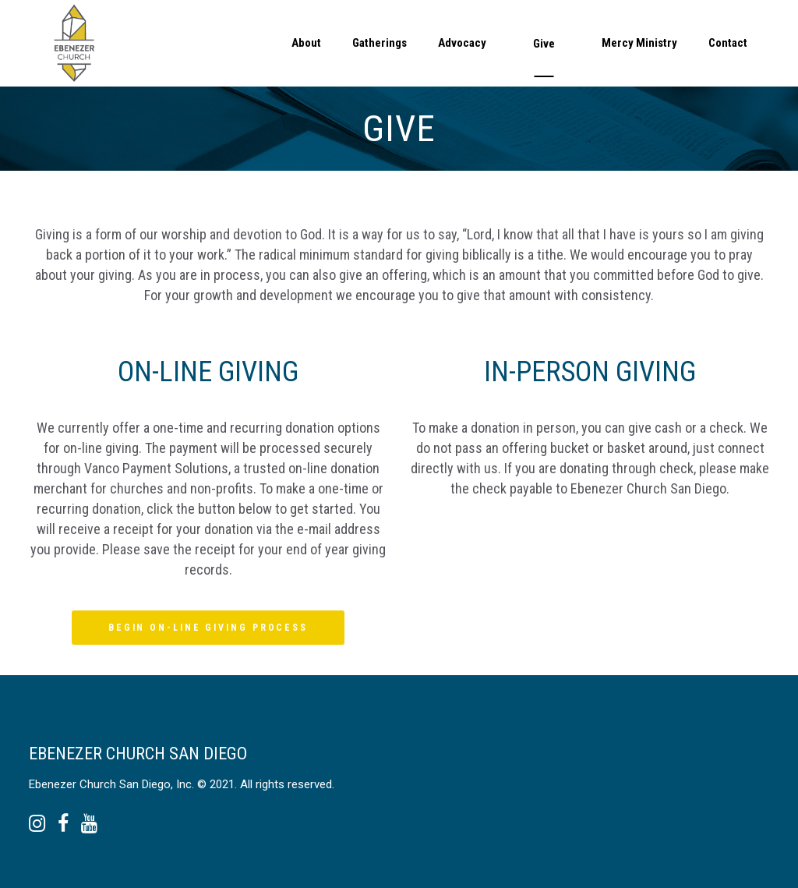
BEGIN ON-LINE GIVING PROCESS (208, 627)
